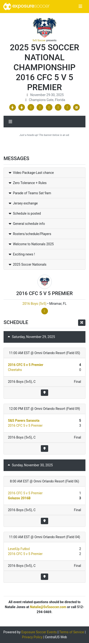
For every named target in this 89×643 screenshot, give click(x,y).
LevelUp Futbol (19, 549)
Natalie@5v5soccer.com (48, 607)
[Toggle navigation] (80, 6)
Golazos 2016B (19, 498)
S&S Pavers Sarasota (23, 420)
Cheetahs (15, 370)
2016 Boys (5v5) (35, 303)
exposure (26, 6)
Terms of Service (71, 632)
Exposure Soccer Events (39, 632)
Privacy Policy (32, 637)
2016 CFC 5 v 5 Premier (25, 365)
